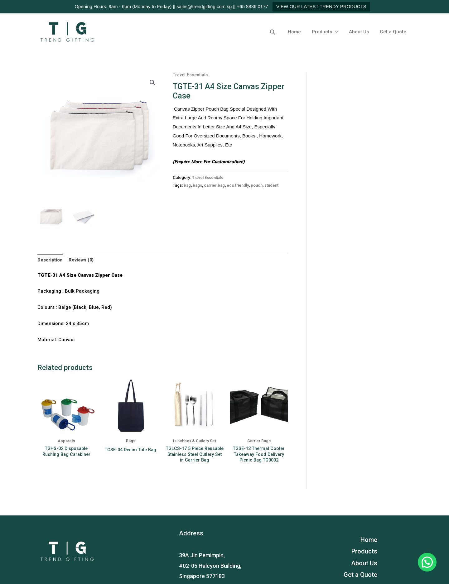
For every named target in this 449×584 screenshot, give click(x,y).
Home (299, 32)
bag (187, 185)
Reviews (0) (83, 260)
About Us (361, 32)
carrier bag (214, 185)
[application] (339, 31)
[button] (279, 32)
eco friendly (239, 185)
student (274, 185)
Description (50, 260)
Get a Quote (393, 32)
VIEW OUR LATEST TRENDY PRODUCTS (321, 6)
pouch (259, 185)
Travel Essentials (191, 75)
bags (197, 185)
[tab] (50, 260)
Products (329, 31)
